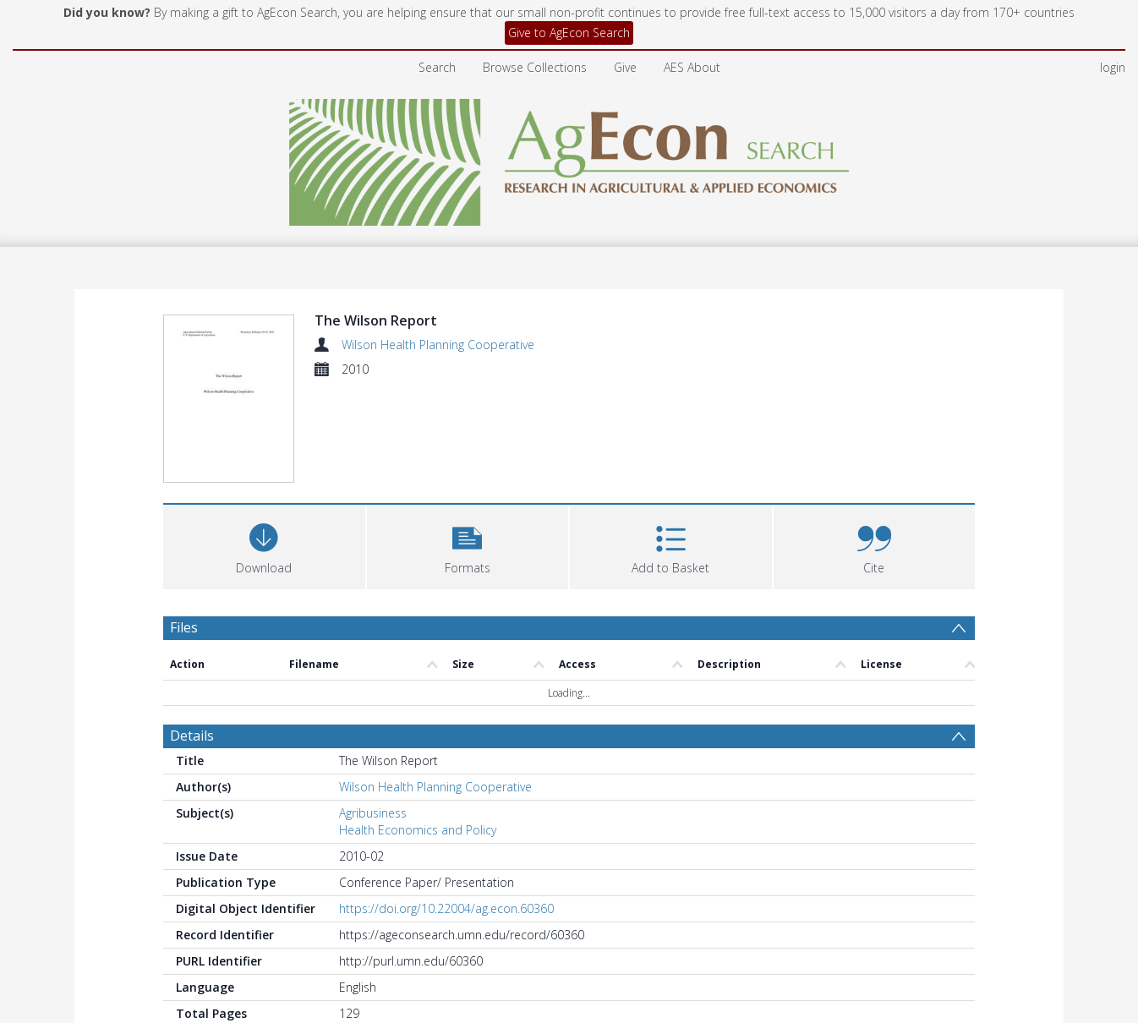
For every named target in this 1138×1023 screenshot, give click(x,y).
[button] (468, 545)
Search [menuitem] (437, 67)
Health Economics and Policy (417, 830)
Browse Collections (535, 67)
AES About (692, 67)
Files (184, 627)
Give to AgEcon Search (569, 33)
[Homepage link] (569, 158)
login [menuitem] (1112, 67)
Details (192, 735)
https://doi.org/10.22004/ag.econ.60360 (446, 908)
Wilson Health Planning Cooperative (438, 344)
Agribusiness (373, 813)
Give (625, 67)
